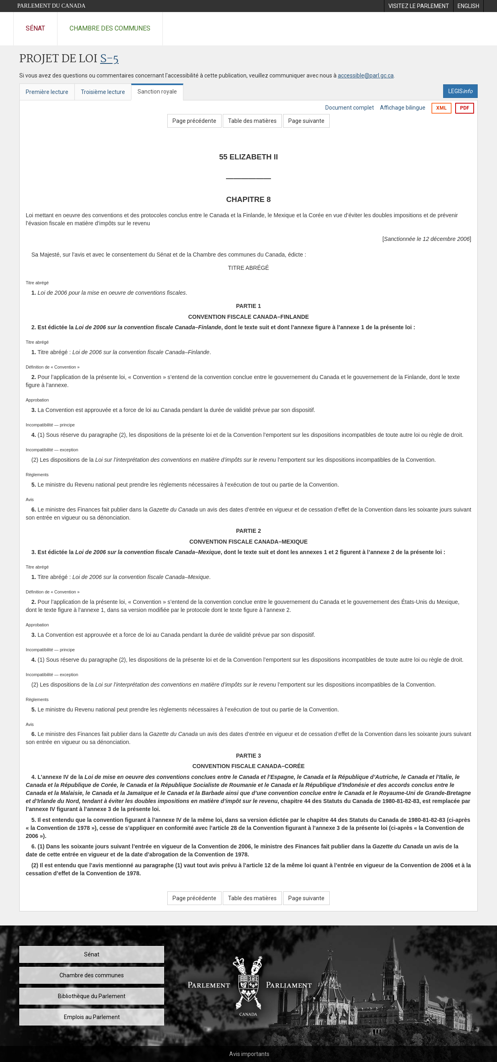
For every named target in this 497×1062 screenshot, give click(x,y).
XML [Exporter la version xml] (441, 108)
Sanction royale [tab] (157, 91)
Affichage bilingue (402, 107)
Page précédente (194, 121)
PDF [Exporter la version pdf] (464, 108)
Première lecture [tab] (47, 92)
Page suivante (306, 121)
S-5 (109, 59)
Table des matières (252, 121)
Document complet (349, 107)
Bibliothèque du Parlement (91, 996)
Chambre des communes (110, 28)
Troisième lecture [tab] (103, 92)
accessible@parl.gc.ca (366, 75)
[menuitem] (418, 6)
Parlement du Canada (51, 6)
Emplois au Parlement (92, 1017)
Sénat (35, 28)
